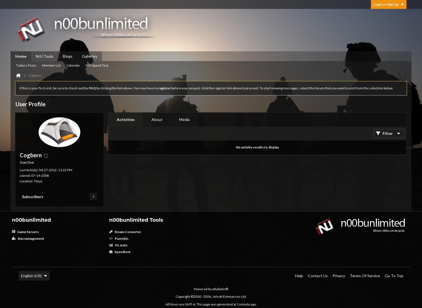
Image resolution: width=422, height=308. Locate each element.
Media (184, 119)
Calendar (73, 65)
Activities (126, 119)
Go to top (394, 275)
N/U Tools (44, 56)
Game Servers (25, 232)
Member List (51, 65)
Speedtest (120, 252)
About (157, 119)
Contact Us (318, 275)
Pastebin (118, 238)
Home (20, 56)
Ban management (28, 238)
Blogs (68, 56)
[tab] (125, 120)
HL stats (118, 245)
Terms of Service (365, 275)
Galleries (89, 56)
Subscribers (32, 196)
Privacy (339, 275)
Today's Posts (26, 65)
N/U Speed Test (97, 65)
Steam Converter (125, 232)
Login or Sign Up (388, 4)
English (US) (34, 275)
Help (299, 275)
